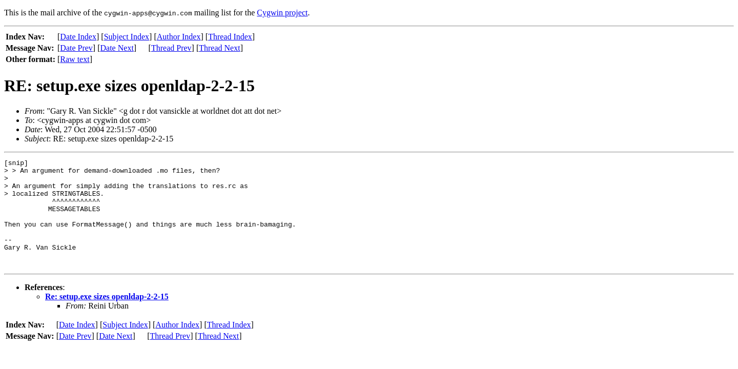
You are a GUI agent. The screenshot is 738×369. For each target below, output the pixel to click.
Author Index (179, 36)
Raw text (74, 59)
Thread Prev (171, 48)
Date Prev (76, 48)
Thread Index (230, 36)
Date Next (117, 48)
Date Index (78, 36)
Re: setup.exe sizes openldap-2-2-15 (107, 318)
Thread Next (219, 48)
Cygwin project (282, 12)
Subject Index (126, 36)
